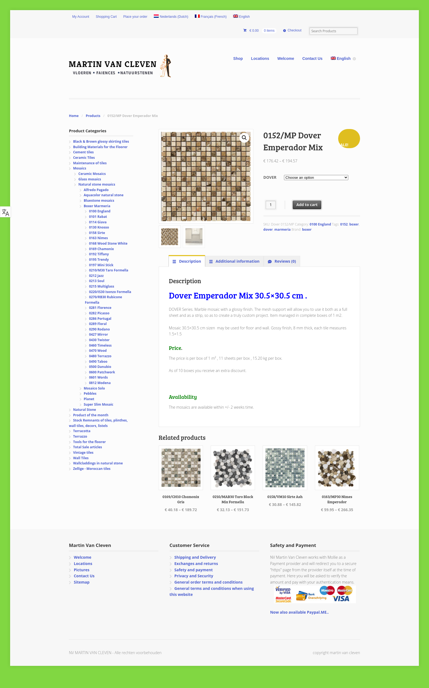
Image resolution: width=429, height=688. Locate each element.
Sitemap (81, 582)
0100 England (320, 224)
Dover (270, 177)
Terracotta (81, 431)
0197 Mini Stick (101, 265)
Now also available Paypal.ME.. (299, 612)
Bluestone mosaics (99, 200)
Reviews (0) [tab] (285, 261)
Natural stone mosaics (97, 184)
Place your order (135, 17)
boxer (354, 224)
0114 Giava (97, 222)
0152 (344, 224)
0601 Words (98, 377)
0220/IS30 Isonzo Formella (110, 291)
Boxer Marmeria (97, 206)
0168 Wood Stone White (108, 243)
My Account (80, 17)
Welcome (285, 58)
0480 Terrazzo (100, 356)
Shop (238, 58)
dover (268, 229)
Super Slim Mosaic (98, 404)
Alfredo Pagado (96, 190)
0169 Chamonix (101, 249)
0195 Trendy (99, 259)
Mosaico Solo (94, 388)
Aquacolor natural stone (103, 195)
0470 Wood (98, 350)
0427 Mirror (98, 334)
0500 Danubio (100, 366)
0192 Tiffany (99, 254)
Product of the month (90, 415)
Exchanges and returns (196, 563)
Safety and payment (193, 569)
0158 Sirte (97, 232)
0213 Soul (96, 281)
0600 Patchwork (102, 372)
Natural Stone (84, 409)
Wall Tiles (81, 458)
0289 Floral (98, 323)
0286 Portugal (100, 318)
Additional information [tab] (237, 261)
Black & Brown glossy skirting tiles (101, 141)
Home (74, 115)
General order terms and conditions (208, 582)
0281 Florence (100, 307)
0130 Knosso (99, 227)
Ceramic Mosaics (92, 173)
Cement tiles (83, 152)
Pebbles (90, 393)
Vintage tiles (83, 452)
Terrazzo (80, 436)
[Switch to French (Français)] (211, 17)
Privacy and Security (193, 575)
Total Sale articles (87, 447)
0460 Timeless (100, 345)
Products (93, 115)
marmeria (282, 229)
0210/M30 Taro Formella (108, 270)
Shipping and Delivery (195, 557)
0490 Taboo (98, 361)
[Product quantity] (271, 205)
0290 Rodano (99, 329)
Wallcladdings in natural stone (98, 463)
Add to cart (307, 204)
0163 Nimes (98, 238)
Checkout (295, 30)
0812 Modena (100, 382)
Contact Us (312, 58)
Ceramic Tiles (84, 157)
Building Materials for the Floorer (100, 147)
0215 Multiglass (101, 286)
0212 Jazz (96, 275)
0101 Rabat (98, 216)
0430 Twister (99, 340)
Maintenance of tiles (89, 163)
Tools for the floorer (89, 442)
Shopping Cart (106, 17)
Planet (89, 399)
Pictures (81, 569)
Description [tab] (189, 261)
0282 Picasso (99, 313)
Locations (260, 58)
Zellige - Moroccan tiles (92, 468)
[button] (244, 138)
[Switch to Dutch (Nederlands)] (171, 17)
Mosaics (79, 168)
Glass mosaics (90, 179)
